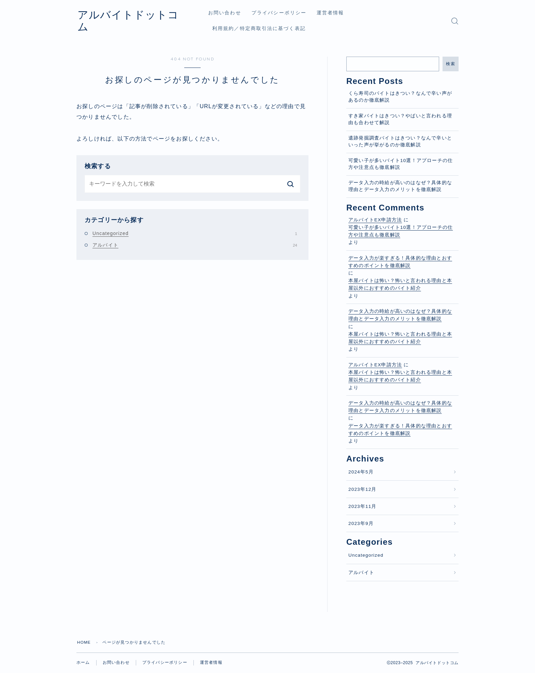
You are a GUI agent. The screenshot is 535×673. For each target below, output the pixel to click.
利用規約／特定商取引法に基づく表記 (264, 28)
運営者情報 (336, 13)
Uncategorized (194, 233)
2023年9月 (361, 523)
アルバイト (194, 245)
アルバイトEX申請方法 (375, 219)
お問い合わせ (230, 13)
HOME (84, 642)
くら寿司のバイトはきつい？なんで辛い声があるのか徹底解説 (400, 97)
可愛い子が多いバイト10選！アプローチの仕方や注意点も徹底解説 (400, 164)
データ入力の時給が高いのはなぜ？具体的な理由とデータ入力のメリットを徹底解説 (400, 186)
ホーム (83, 662)
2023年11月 (362, 506)
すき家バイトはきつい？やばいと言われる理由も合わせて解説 (400, 119)
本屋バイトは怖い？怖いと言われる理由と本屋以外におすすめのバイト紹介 (400, 284)
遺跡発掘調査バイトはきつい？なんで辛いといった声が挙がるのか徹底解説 (400, 141)
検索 (450, 64)
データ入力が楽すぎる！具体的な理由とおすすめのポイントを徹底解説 (400, 261)
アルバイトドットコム (137, 21)
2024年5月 (361, 471)
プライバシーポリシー (284, 13)
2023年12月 (362, 489)
